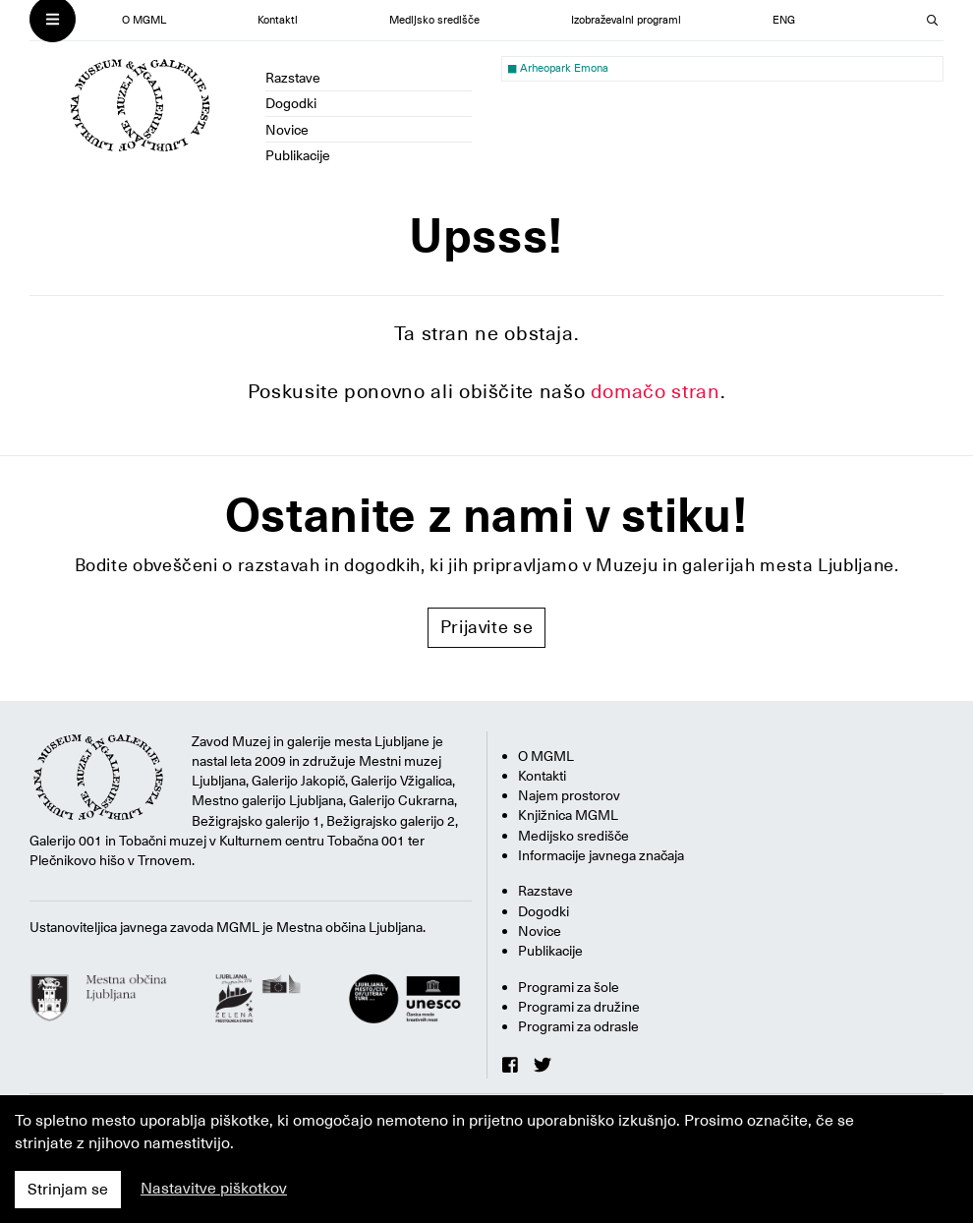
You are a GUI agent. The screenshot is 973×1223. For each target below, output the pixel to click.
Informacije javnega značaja (601, 855)
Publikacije (297, 155)
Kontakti (278, 20)
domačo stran (655, 391)
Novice (287, 130)
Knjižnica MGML (568, 815)
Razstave (292, 78)
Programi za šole (568, 987)
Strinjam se (68, 1189)
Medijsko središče (434, 20)
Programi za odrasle (578, 1026)
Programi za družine (579, 1007)
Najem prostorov (569, 795)
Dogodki (290, 103)
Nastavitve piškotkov (214, 1188)
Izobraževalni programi (626, 20)
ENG (784, 20)
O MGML (144, 20)
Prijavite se (487, 626)
